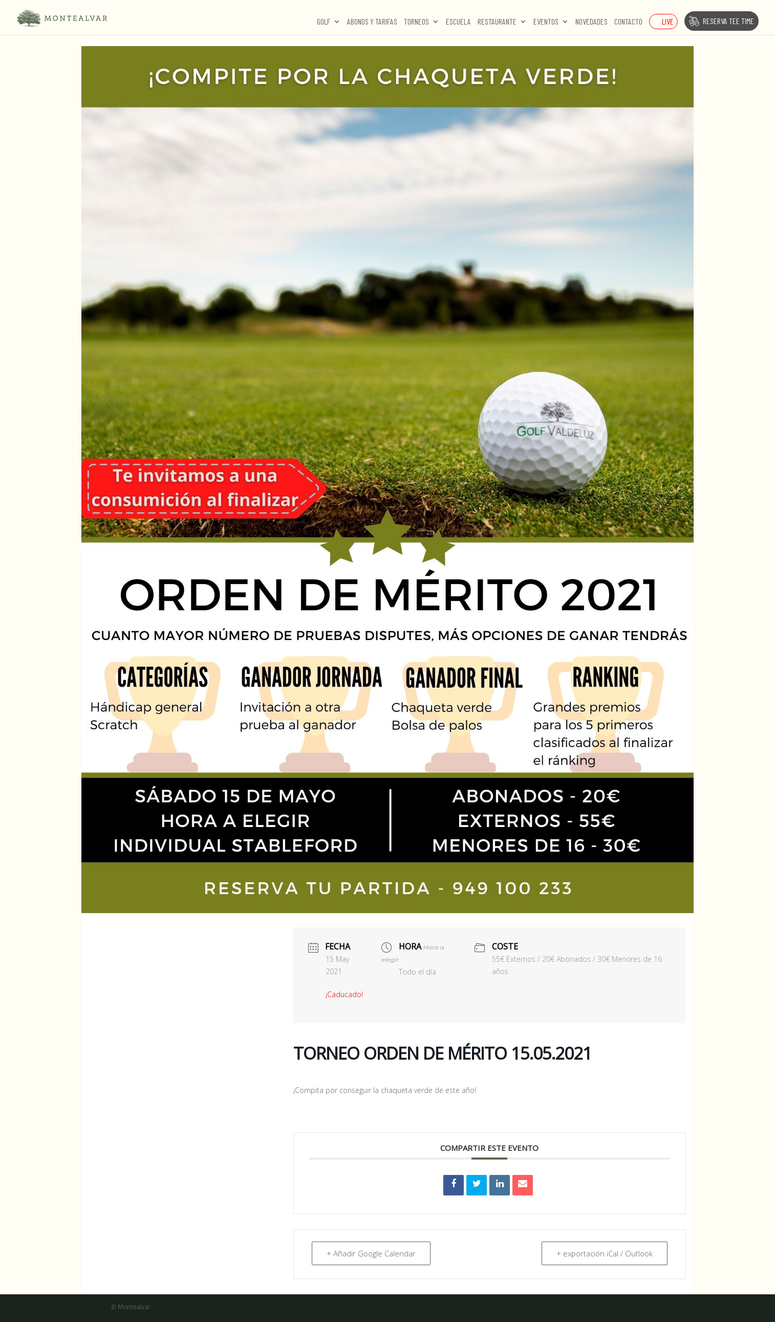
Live (668, 21)
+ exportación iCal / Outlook (604, 1253)
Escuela (458, 22)
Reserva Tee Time (728, 21)
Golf (323, 22)
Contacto (628, 22)
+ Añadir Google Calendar (371, 1253)
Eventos (545, 22)
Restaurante (497, 22)
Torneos (416, 22)
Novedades (591, 22)
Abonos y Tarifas (372, 22)
